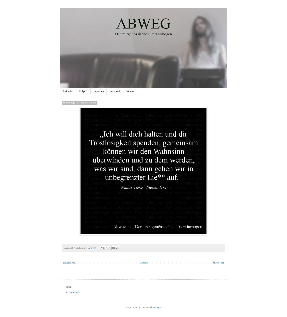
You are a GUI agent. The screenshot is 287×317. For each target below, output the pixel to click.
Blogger (158, 307)
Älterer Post (218, 262)
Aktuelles (68, 91)
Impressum (74, 292)
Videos (130, 91)
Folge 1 (83, 91)
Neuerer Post (69, 262)
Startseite (144, 262)
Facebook (115, 91)
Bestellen (99, 91)
